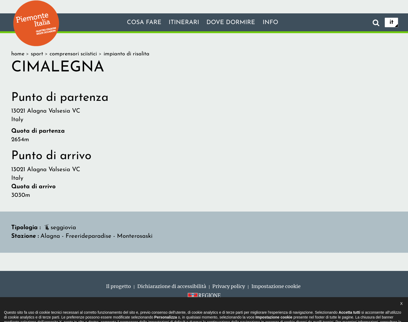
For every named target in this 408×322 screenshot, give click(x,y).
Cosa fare (144, 23)
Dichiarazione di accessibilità (171, 286)
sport (37, 54)
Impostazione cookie (276, 286)
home (17, 54)
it (392, 22)
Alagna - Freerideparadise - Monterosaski (96, 236)
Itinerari (184, 23)
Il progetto (118, 286)
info (270, 23)
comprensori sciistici (73, 54)
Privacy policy (228, 286)
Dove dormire (230, 23)
